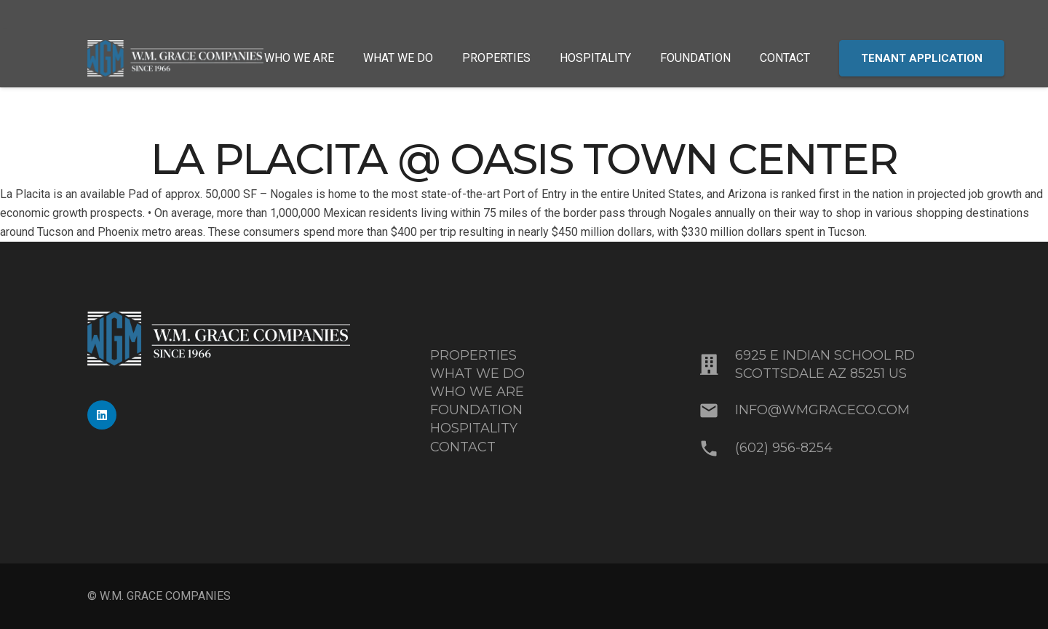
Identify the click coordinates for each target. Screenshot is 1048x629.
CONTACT (463, 447)
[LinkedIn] (101, 415)
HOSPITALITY (473, 428)
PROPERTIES (473, 355)
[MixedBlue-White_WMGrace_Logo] (175, 58)
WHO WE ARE (477, 392)
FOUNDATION (476, 410)
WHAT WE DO (477, 373)
